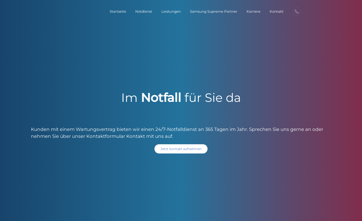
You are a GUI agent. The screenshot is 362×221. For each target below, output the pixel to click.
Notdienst (143, 11)
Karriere (253, 11)
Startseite (118, 11)
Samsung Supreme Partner (213, 11)
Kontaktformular (105, 136)
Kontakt (277, 11)
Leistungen (171, 11)
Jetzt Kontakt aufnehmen (181, 149)
